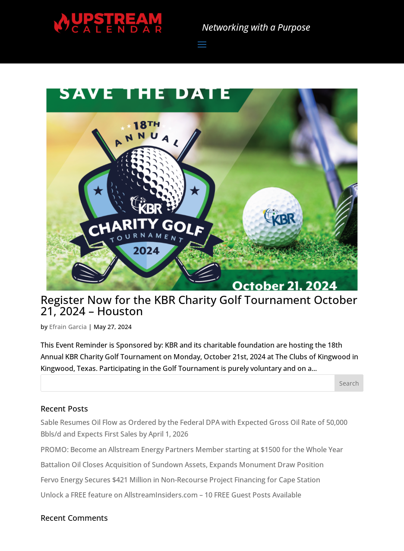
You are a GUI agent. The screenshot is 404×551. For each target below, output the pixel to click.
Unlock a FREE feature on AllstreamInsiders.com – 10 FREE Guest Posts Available (171, 495)
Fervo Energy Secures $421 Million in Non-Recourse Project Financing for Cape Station (180, 479)
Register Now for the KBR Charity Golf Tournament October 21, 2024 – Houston (199, 305)
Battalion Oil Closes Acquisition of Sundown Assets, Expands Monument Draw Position (182, 464)
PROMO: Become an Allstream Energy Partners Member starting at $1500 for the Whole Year (192, 449)
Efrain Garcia (68, 327)
